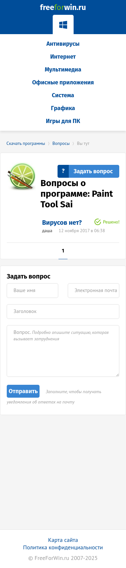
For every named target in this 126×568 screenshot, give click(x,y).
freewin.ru (63, 7)
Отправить (23, 391)
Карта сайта (63, 540)
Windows (63, 23)
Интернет (63, 56)
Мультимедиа (63, 69)
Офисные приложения (63, 82)
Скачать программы (25, 143)
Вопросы (61, 143)
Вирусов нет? (62, 222)
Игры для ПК (63, 121)
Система (63, 95)
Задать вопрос (93, 171)
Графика (63, 108)
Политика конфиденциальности (63, 547)
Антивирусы (62, 43)
